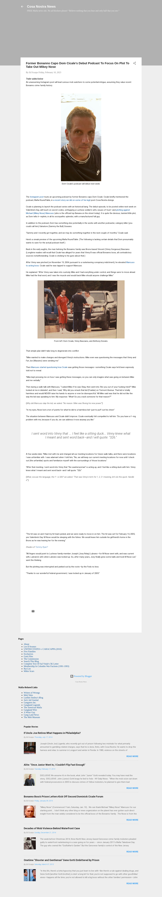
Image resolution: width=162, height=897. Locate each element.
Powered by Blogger (81, 676)
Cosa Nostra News (41, 6)
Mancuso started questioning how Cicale (49, 367)
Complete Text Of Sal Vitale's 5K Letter (41, 664)
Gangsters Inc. (30, 702)
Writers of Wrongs (32, 693)
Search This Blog (31, 661)
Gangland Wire (30, 710)
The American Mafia (33, 707)
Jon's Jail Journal (31, 700)
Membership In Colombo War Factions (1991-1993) (46, 666)
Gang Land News (31, 715)
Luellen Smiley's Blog (33, 697)
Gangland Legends (32, 705)
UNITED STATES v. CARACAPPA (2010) (43, 649)
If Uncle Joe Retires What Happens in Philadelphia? (52, 733)
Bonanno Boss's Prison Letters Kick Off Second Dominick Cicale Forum (63, 796)
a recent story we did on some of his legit (72, 200)
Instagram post (37, 197)
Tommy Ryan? (41, 547)
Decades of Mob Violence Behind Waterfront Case (52, 828)
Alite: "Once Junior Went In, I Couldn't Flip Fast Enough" (54, 764)
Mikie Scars (29, 671)
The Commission (31, 659)
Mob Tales (28, 695)
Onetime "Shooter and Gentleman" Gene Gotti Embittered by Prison (61, 860)
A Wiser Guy (29, 712)
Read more (132, 756)
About (26, 644)
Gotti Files (28, 656)
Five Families (30, 651)
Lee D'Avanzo (30, 646)
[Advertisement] (81, 36)
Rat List (27, 669)
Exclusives (28, 654)
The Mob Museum (32, 717)
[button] (134, 64)
